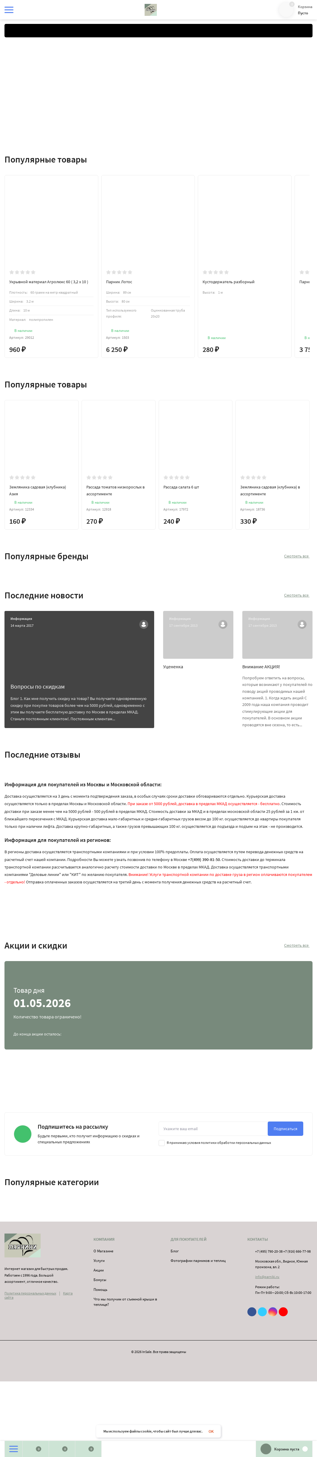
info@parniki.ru (267, 1276)
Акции (99, 1270)
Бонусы (100, 1279)
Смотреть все (298, 556)
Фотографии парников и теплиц (198, 1260)
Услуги (99, 1260)
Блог (175, 1251)
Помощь (100, 1289)
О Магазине (103, 1251)
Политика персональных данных (30, 1293)
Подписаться (285, 1128)
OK (211, 1431)
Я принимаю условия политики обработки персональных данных (215, 1142)
